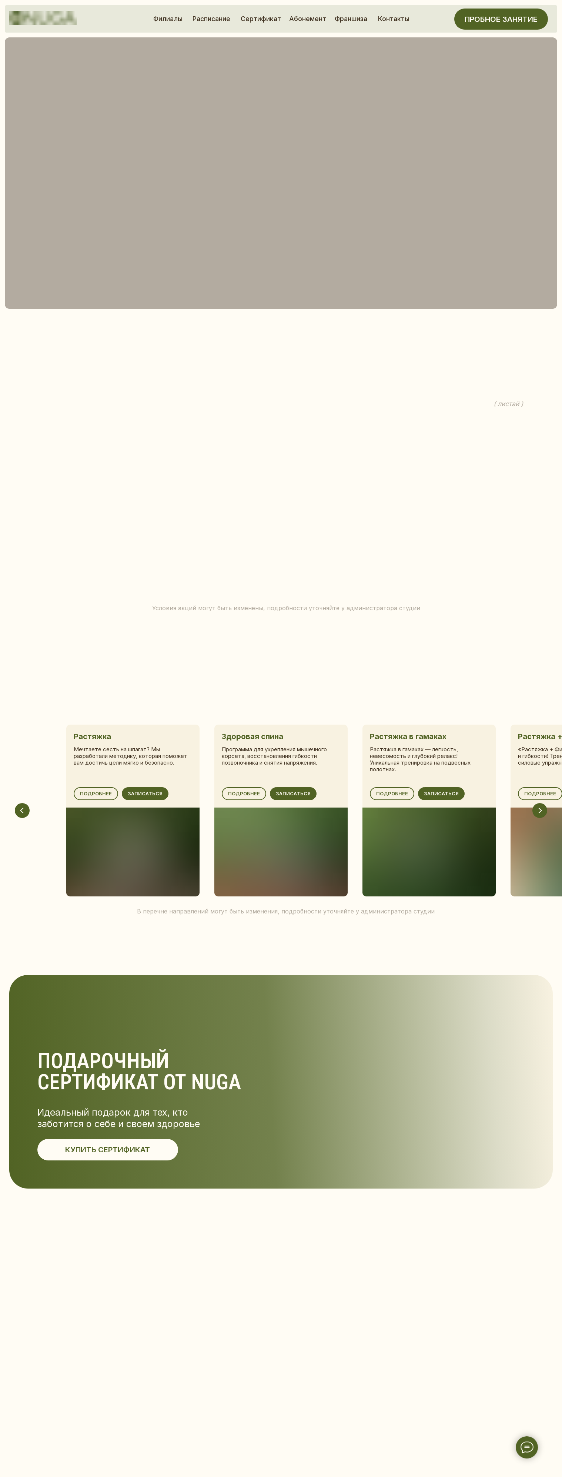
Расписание (211, 19)
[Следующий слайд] (539, 810)
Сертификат (261, 19)
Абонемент (307, 19)
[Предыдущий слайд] (22, 810)
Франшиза (351, 19)
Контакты (393, 19)
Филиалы (168, 19)
